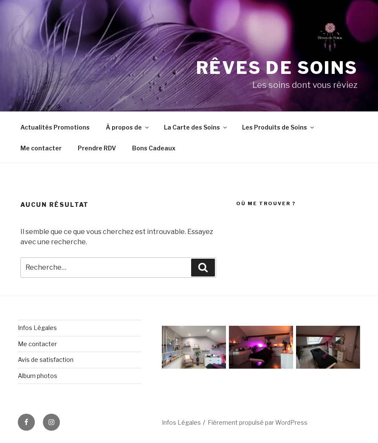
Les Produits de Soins (278, 127)
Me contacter (41, 148)
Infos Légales (37, 327)
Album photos (37, 375)
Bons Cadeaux (153, 148)
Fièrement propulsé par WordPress (257, 422)
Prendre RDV (97, 148)
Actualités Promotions (55, 127)
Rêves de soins (277, 67)
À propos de (128, 127)
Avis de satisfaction (45, 359)
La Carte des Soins (196, 127)
